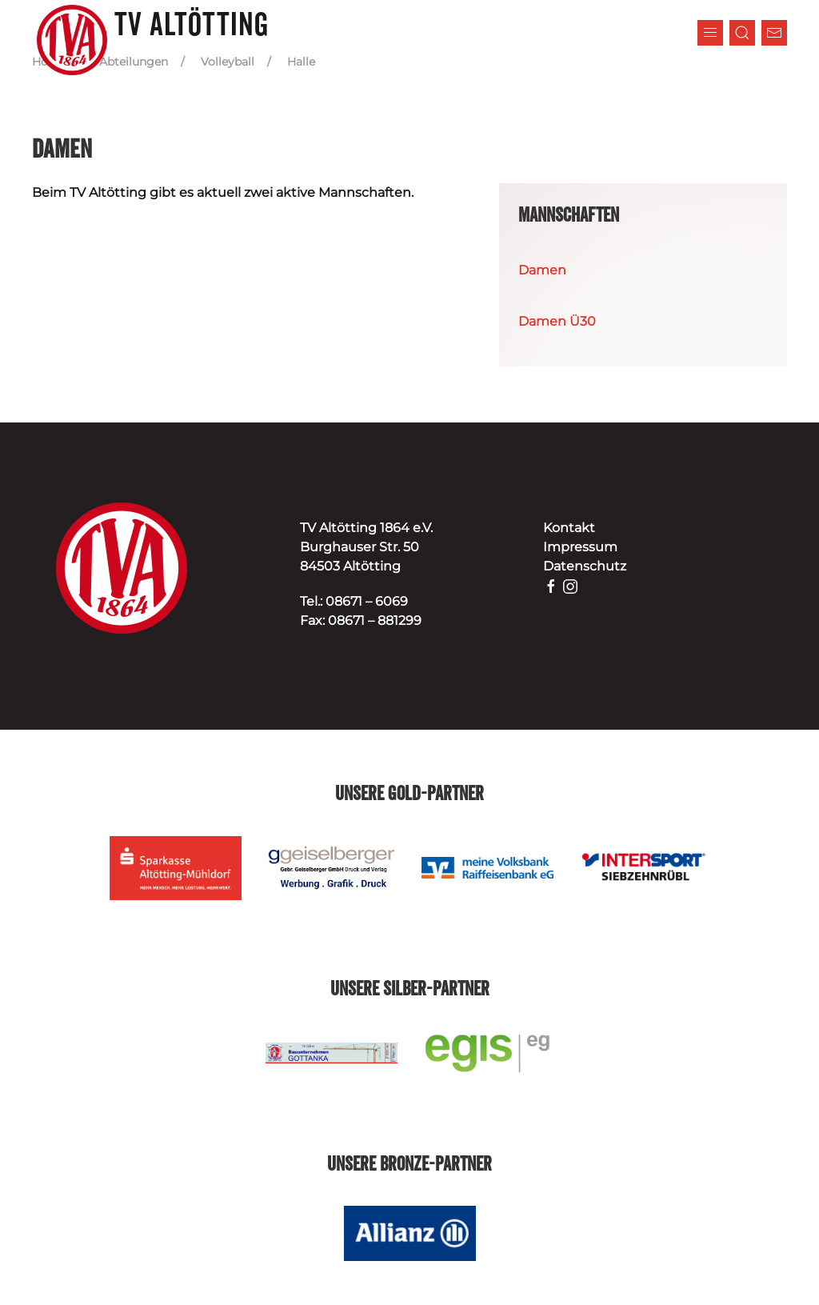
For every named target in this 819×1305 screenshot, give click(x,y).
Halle (301, 61)
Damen (542, 270)
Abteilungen (133, 61)
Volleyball (227, 61)
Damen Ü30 (557, 321)
